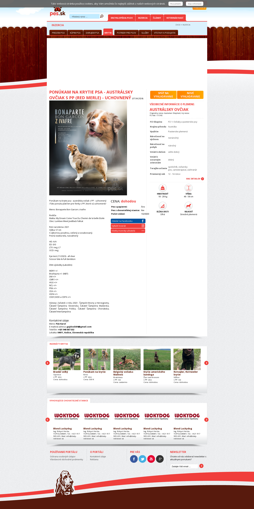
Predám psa (58, 32)
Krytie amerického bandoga (154, 373)
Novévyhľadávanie (190, 94)
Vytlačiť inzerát (128, 225)
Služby (145, 32)
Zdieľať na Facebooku (128, 220)
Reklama (94, 459)
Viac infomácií (194, 3)
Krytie (108, 32)
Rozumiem (175, 3)
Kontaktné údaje (98, 456)
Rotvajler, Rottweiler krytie (186, 373)
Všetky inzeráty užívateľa (128, 230)
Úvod (177, 25)
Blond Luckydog (62, 428)
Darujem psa (92, 32)
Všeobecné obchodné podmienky (66, 459)
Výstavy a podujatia (164, 32)
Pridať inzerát (199, 7)
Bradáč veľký (60, 372)
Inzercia (143, 17)
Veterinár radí (174, 17)
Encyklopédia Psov (122, 17)
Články (157, 17)
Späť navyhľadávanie (163, 94)
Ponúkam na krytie (94, 372)
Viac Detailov (193, 179)
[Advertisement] (127, 65)
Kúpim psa (75, 32)
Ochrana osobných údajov (62, 456)
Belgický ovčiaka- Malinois (123, 373)
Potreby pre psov (126, 32)
